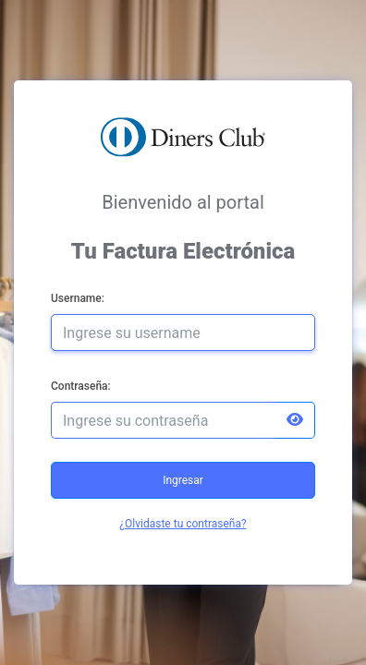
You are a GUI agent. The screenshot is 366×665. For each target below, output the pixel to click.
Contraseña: (81, 386)
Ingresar (183, 480)
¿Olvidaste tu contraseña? (182, 523)
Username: (77, 298)
